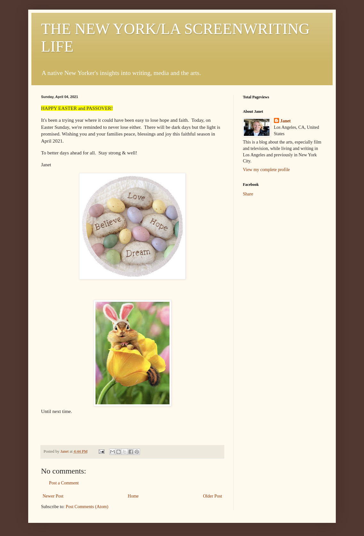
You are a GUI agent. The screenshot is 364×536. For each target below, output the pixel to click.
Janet (285, 121)
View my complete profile (266, 169)
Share (248, 194)
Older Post (212, 496)
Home (133, 496)
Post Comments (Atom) (87, 506)
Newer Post (53, 496)
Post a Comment (64, 483)
